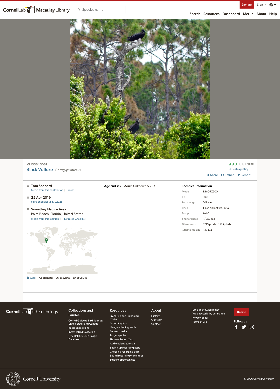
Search (195, 14)
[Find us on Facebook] (236, 327)
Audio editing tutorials (122, 343)
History (155, 316)
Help (273, 14)
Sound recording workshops (126, 355)
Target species (118, 335)
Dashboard (231, 14)
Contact (155, 324)
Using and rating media (123, 327)
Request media (118, 331)
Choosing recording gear (124, 351)
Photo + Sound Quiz (121, 339)
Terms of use (199, 322)
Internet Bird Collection (81, 332)
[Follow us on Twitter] (244, 327)
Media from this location (45, 219)
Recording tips (118, 323)
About (261, 14)
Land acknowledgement (206, 309)
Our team (156, 320)
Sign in (261, 4)
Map (31, 278)
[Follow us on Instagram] (251, 327)
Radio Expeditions (78, 328)
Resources (211, 14)
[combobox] (103, 10)
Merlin (248, 14)
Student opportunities (122, 359)
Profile (70, 190)
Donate (247, 4)
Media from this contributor (47, 190)
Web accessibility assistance (208, 313)
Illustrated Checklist (74, 219)
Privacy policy (200, 317)
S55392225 (46, 201)
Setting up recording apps (125, 347)
